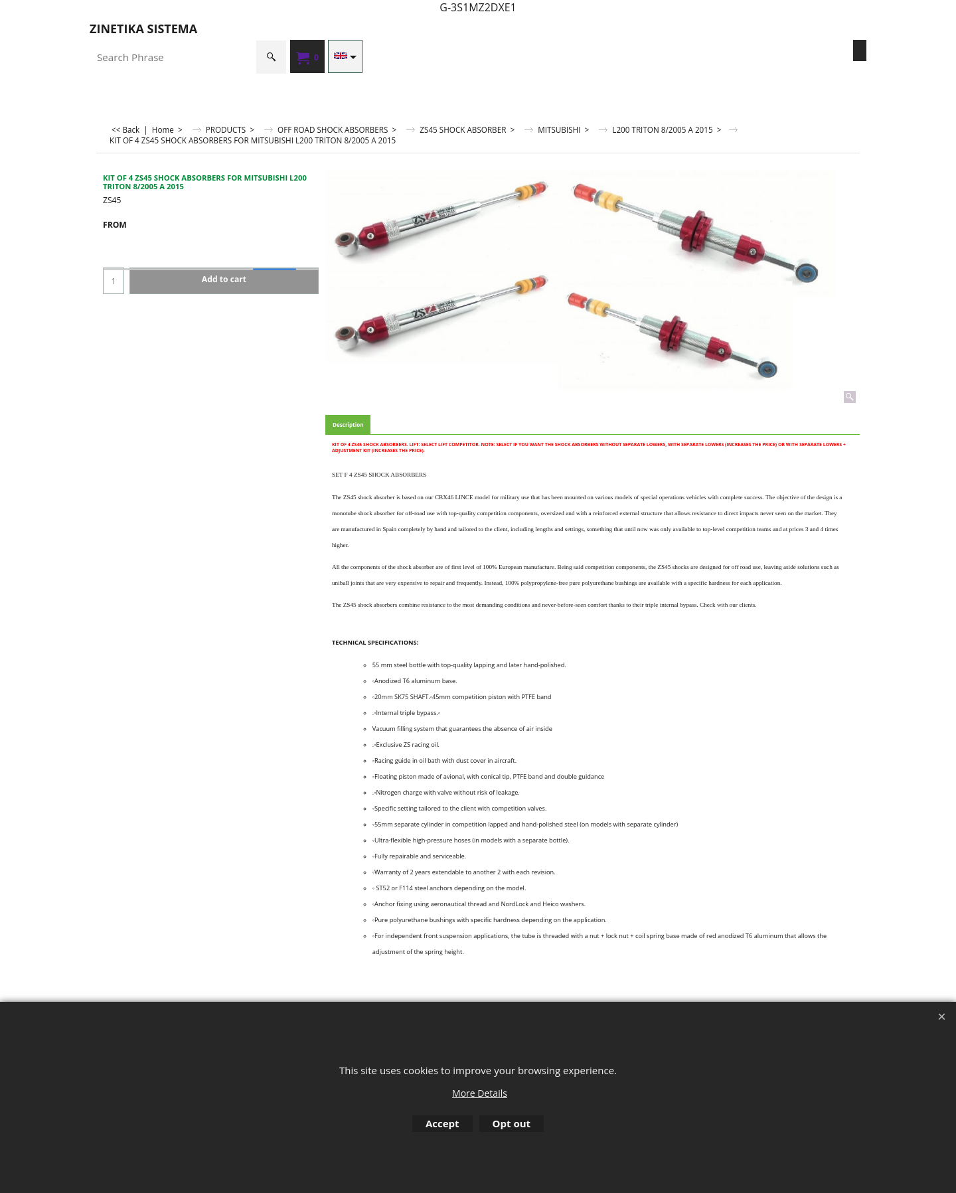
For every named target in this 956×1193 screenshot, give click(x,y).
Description (348, 424)
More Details (479, 1093)
